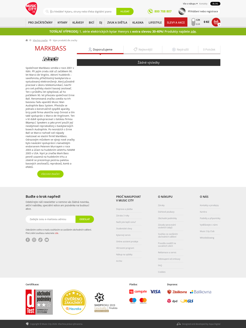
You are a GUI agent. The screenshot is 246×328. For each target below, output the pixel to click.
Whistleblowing (207, 237)
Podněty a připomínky (210, 218)
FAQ (160, 265)
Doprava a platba (124, 209)
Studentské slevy (124, 228)
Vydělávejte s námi (209, 224)
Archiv (119, 261)
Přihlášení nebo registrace (203, 11)
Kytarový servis (123, 235)
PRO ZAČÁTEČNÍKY (40, 22)
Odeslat (84, 219)
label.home (27, 40)
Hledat (124, 11)
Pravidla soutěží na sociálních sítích (167, 244)
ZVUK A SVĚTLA (117, 22)
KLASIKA (138, 22)
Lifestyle (155, 22)
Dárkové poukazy (166, 211)
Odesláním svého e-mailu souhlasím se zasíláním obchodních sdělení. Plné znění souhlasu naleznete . (59, 231)
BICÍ (91, 22)
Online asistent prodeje (127, 241)
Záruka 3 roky (122, 215)
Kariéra (203, 211)
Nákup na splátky (124, 254)
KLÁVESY (78, 22)
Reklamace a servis (167, 252)
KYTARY (62, 22)
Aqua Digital (214, 324)
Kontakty (203, 3)
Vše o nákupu (189, 3)
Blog (215, 3)
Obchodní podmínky (167, 218)
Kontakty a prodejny (209, 205)
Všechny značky (40, 40)
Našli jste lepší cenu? (126, 222)
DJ (100, 22)
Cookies (162, 271)
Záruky (161, 205)
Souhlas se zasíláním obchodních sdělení (168, 235)
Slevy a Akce (176, 22)
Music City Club (207, 231)
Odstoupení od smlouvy (169, 258)
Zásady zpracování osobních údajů (167, 226)
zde (56, 233)
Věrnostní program (125, 248)
